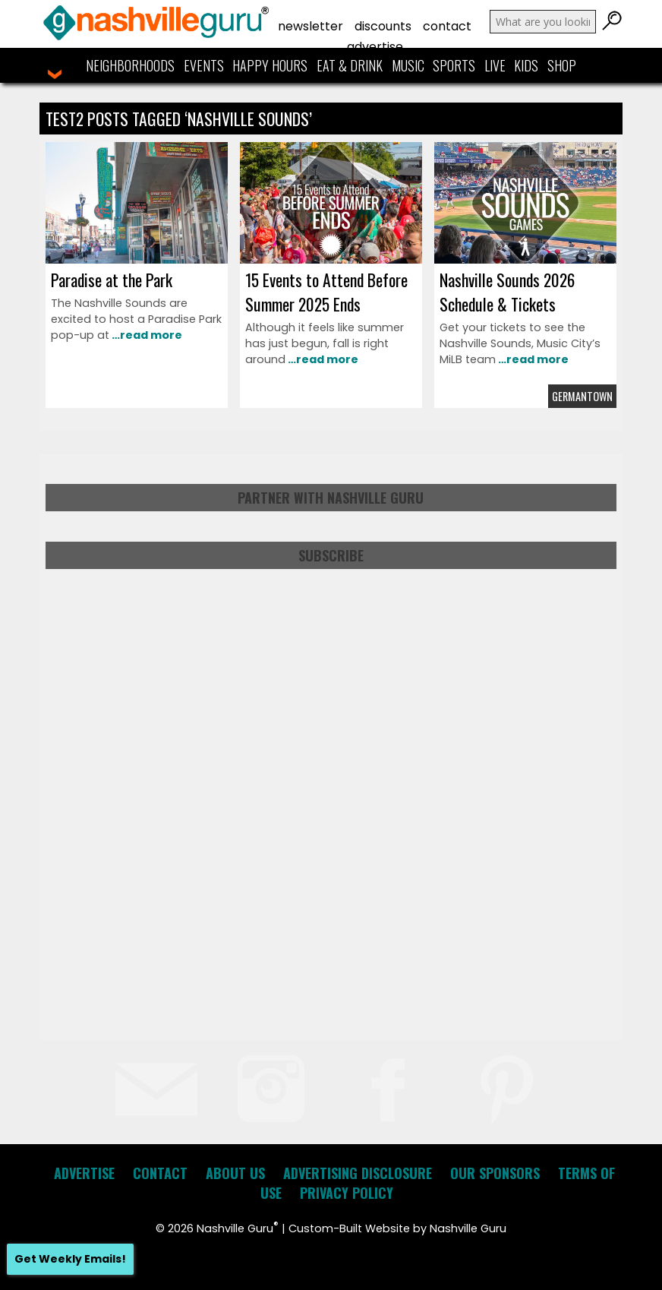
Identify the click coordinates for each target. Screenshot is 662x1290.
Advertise (375, 46)
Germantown (582, 396)
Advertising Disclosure (357, 1173)
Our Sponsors (495, 1173)
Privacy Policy (346, 1193)
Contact (447, 26)
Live (495, 65)
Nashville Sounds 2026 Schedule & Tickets (507, 291)
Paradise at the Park (111, 279)
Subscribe (331, 555)
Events (204, 65)
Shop (561, 65)
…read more (145, 335)
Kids (526, 65)
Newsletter (310, 26)
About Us (235, 1173)
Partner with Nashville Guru (331, 497)
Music (408, 65)
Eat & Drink (350, 65)
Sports (454, 65)
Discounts (383, 26)
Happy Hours (269, 65)
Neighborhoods (130, 65)
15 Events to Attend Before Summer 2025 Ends (326, 291)
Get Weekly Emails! (70, 1258)
